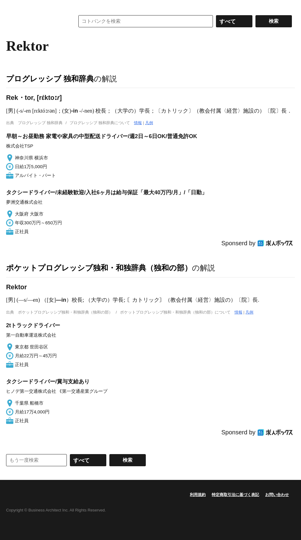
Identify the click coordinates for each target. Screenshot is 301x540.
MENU (12, 6)
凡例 (149, 123)
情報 (138, 123)
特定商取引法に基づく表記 (235, 494)
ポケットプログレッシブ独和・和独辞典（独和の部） (99, 267)
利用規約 (198, 494)
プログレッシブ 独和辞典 (50, 78)
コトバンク (36, 21)
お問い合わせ (277, 494)
